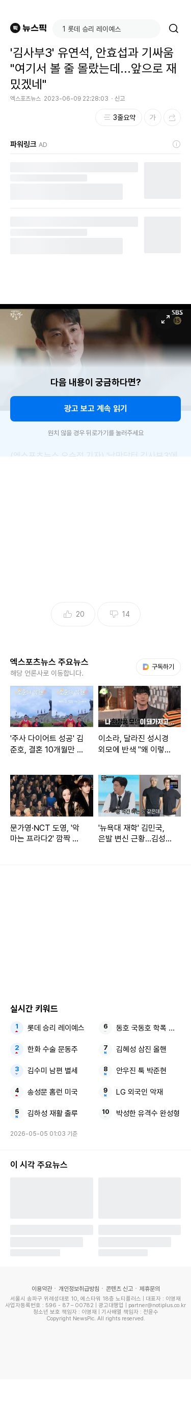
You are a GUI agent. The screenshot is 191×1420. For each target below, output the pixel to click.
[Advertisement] (95, 1399)
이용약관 (42, 1288)
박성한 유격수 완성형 (148, 1113)
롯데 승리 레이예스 (56, 1028)
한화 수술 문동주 (53, 1049)
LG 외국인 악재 (139, 1092)
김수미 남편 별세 (53, 1070)
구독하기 (158, 667)
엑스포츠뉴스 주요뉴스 (49, 662)
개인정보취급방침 (79, 1288)
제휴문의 (150, 1288)
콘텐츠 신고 (119, 1288)
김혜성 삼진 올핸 (141, 1049)
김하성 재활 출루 (53, 1113)
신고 (120, 98)
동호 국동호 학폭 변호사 (148, 1028)
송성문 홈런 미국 (53, 1092)
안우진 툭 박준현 (141, 1070)
